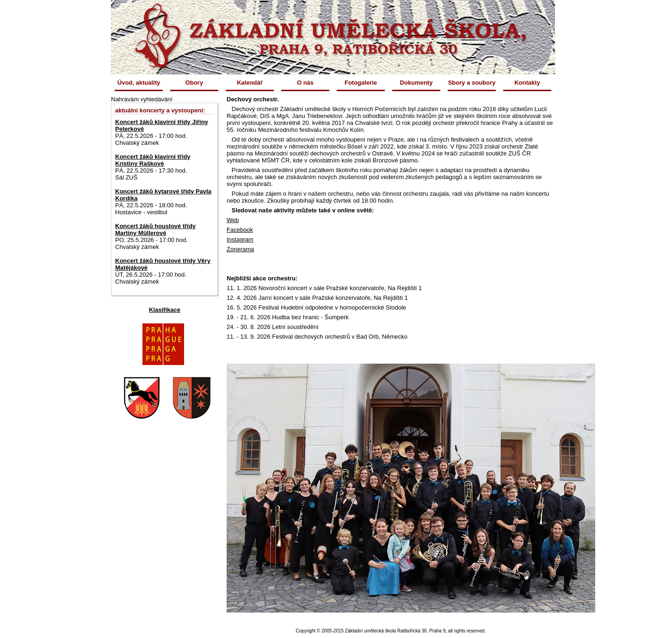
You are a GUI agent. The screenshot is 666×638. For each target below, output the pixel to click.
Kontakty (527, 82)
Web (233, 220)
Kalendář (250, 82)
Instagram (240, 239)
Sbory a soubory (472, 82)
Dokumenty (416, 82)
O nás (305, 82)
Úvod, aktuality (138, 82)
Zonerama (240, 249)
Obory (194, 82)
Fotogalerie (361, 82)
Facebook (240, 229)
